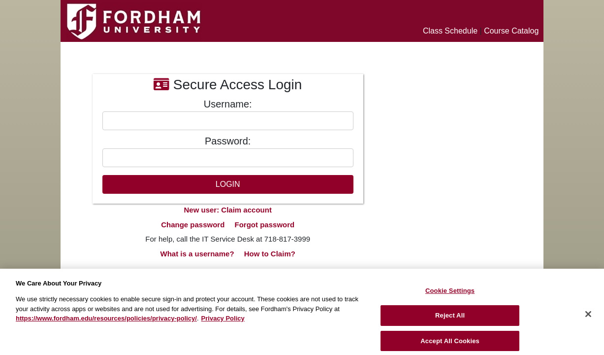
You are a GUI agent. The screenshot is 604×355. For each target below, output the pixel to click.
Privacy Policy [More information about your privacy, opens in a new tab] (223, 321)
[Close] (588, 317)
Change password (192, 224)
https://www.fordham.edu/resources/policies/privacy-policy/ (106, 321)
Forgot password (265, 224)
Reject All (450, 319)
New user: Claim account (228, 210)
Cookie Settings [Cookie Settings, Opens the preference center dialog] (450, 294)
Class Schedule (450, 31)
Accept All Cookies (449, 344)
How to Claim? (269, 253)
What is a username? (197, 253)
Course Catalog (511, 31)
